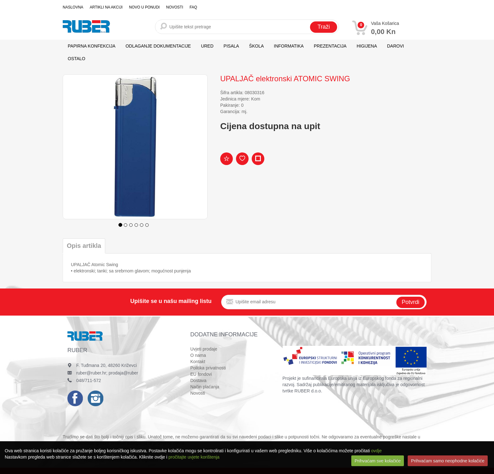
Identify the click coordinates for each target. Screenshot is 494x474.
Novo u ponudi (144, 7)
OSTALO (76, 58)
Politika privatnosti (208, 367)
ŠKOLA (256, 46)
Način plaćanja (204, 386)
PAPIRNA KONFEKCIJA (91, 46)
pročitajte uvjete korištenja (194, 457)
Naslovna (73, 7)
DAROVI (395, 46)
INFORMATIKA (289, 46)
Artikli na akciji (105, 7)
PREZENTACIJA (330, 46)
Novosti (174, 7)
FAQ (193, 7)
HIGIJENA (367, 46)
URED (207, 46)
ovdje (376, 450)
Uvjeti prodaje (203, 348)
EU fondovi (201, 374)
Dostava (198, 380)
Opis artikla (84, 245)
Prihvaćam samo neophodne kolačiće (448, 460)
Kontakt (197, 361)
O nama (198, 355)
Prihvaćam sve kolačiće (378, 460)
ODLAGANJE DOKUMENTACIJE (158, 46)
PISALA (231, 46)
